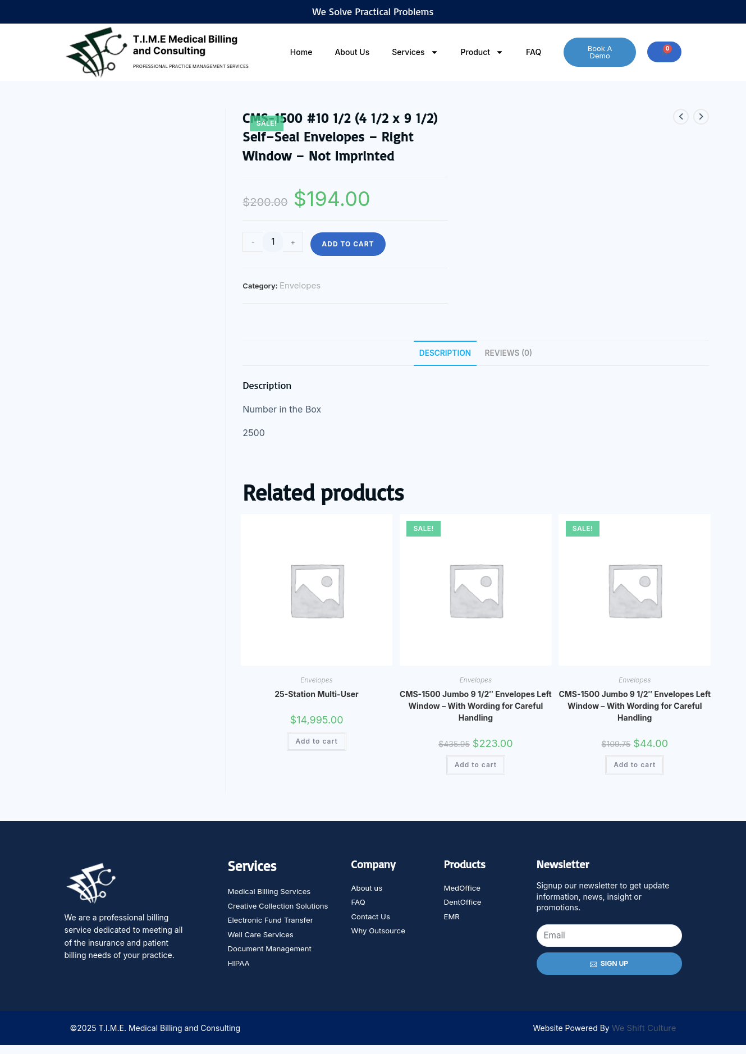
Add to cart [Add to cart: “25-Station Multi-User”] (316, 742)
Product (482, 52)
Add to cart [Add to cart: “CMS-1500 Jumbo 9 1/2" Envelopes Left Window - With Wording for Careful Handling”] (476, 766)
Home (301, 52)
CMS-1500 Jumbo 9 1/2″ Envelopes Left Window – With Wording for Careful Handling (476, 706)
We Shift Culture (644, 1037)
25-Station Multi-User (316, 695)
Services (415, 52)
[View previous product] (681, 117)
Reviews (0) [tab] (510, 353)
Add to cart (348, 244)
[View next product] (701, 117)
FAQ (533, 52)
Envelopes (300, 285)
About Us (352, 52)
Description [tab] (444, 353)
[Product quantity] (273, 242)
